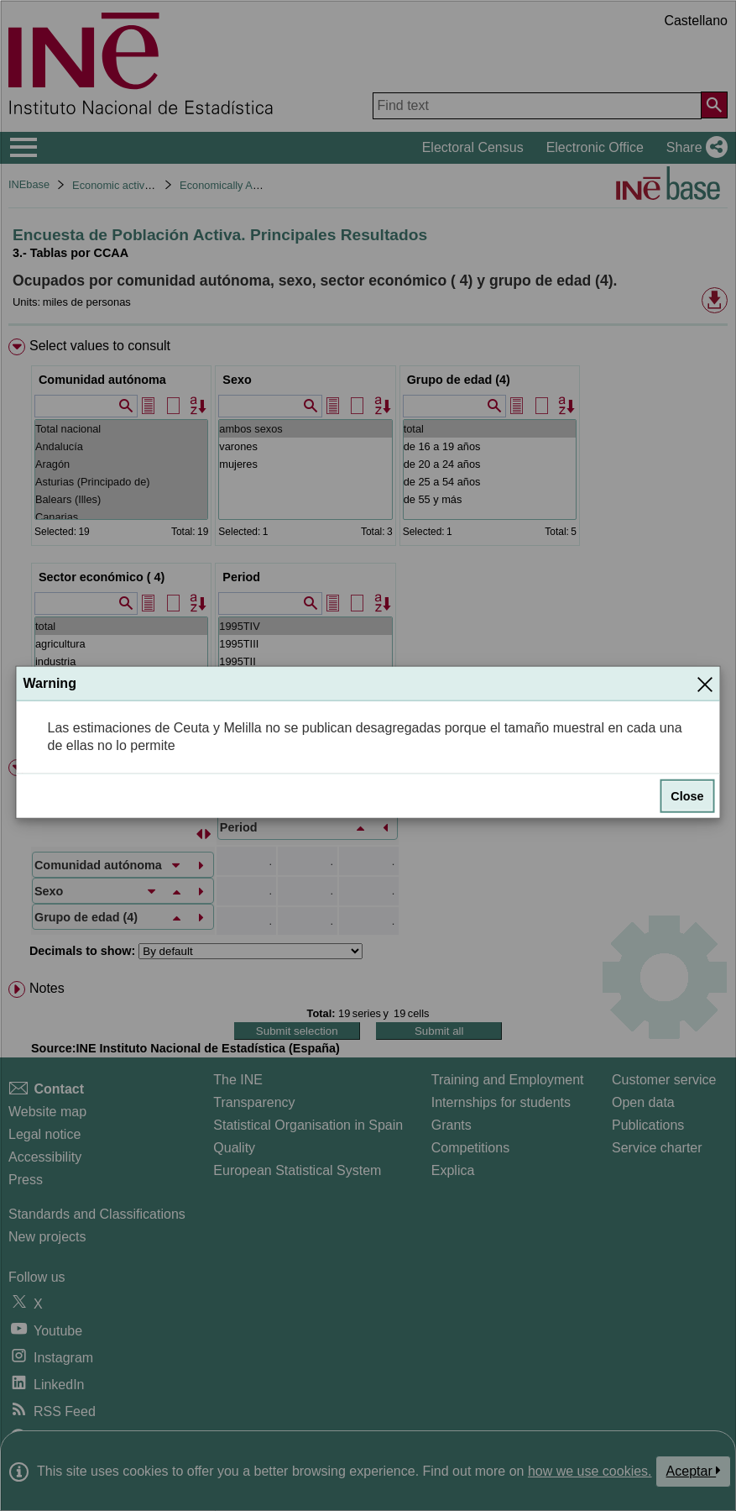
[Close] (705, 684)
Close (687, 796)
